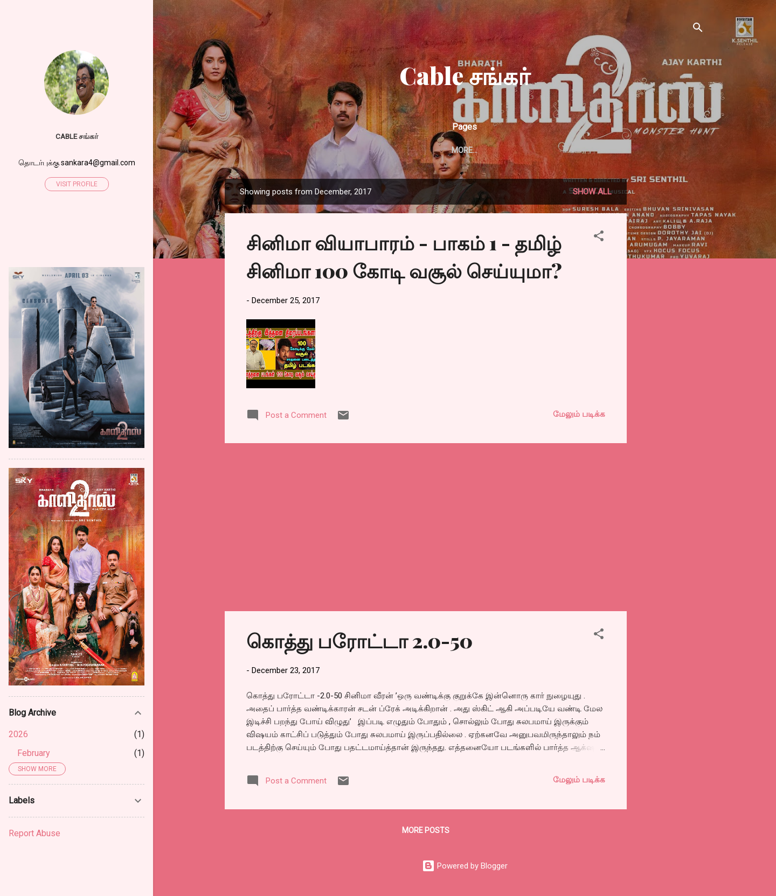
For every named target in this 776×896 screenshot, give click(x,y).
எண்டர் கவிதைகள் (399, 150)
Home (269, 150)
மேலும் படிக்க (579, 416)
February (33, 753)
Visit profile (77, 184)
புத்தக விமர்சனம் (484, 150)
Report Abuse (34, 833)
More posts (425, 832)
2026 (18, 734)
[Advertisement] (669, 342)
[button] (598, 240)
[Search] (697, 29)
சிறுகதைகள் (322, 150)
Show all (592, 194)
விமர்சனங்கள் (562, 150)
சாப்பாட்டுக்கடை (638, 150)
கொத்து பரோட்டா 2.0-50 (359, 642)
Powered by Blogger (465, 868)
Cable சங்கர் (464, 75)
